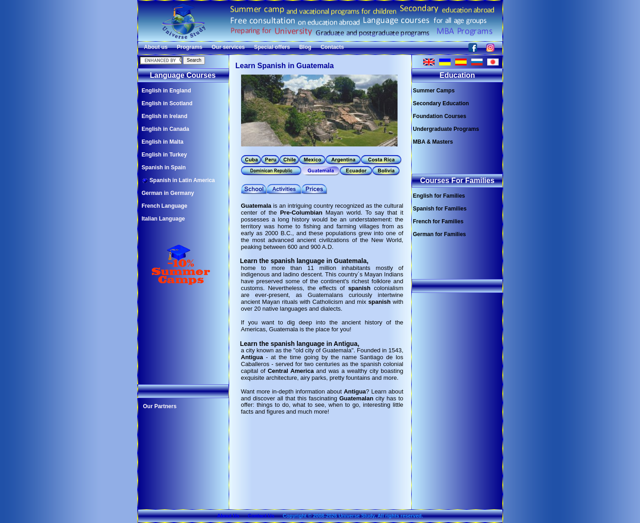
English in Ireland (165, 116)
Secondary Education (441, 103)
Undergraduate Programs (446, 129)
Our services (228, 47)
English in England (166, 90)
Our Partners (160, 406)
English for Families (439, 196)
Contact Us (261, 515)
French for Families (438, 221)
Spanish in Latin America (178, 180)
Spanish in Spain (164, 167)
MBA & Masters (433, 142)
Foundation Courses (440, 116)
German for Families (439, 234)
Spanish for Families (440, 208)
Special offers (272, 47)
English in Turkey (164, 154)
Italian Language (163, 219)
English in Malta (162, 142)
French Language (165, 206)
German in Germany (168, 193)
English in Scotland (167, 103)
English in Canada (165, 129)
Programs (190, 47)
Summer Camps (434, 90)
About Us (228, 515)
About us (156, 47)
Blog (305, 47)
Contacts (332, 47)
